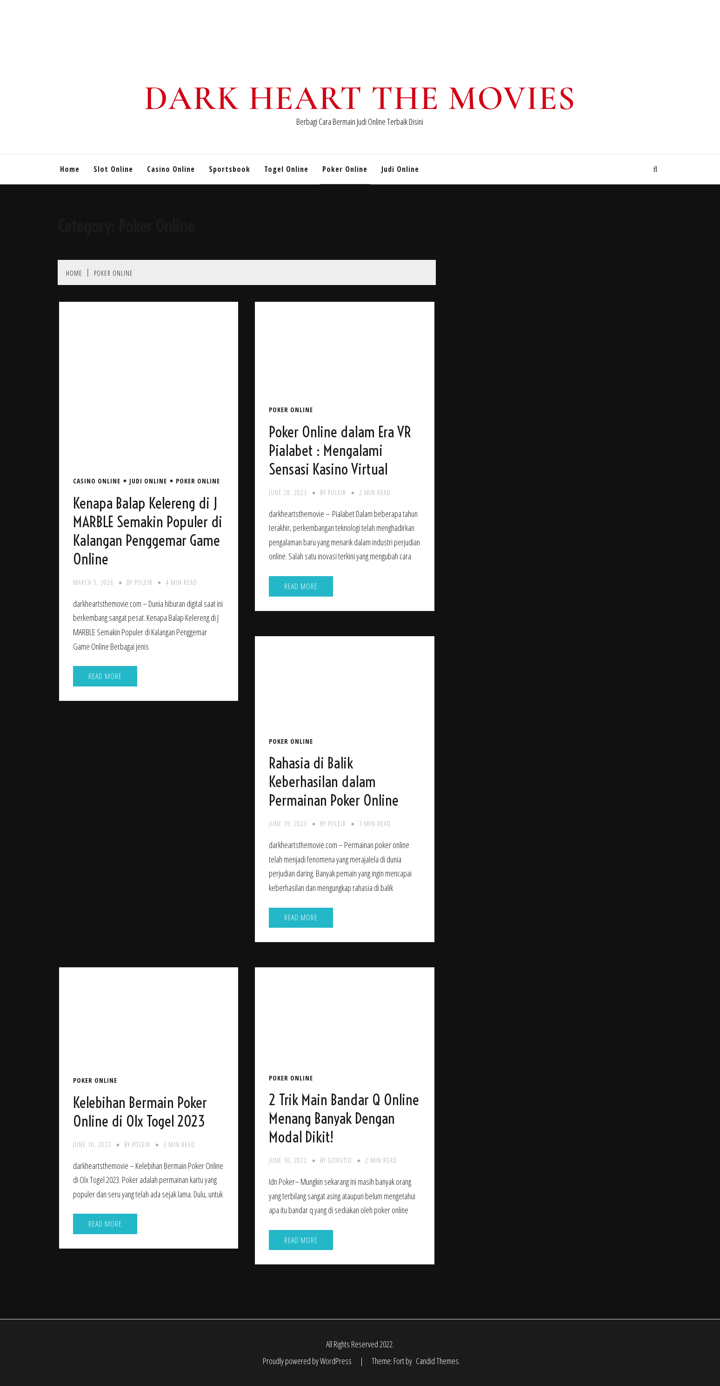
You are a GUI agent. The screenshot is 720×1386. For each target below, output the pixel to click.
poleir (143, 582)
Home (70, 169)
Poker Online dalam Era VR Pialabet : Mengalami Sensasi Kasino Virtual (340, 450)
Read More (105, 676)
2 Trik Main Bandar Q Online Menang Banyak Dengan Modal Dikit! (344, 1118)
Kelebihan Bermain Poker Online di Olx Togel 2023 (140, 1111)
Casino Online (171, 169)
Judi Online (400, 169)
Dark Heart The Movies (360, 98)
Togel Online (286, 169)
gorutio (340, 1160)
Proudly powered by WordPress (308, 1360)
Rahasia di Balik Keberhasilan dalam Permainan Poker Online (334, 781)
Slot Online (113, 169)
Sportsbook (229, 169)
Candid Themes (437, 1360)
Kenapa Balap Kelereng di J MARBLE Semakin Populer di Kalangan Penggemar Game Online (147, 531)
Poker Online (344, 169)
